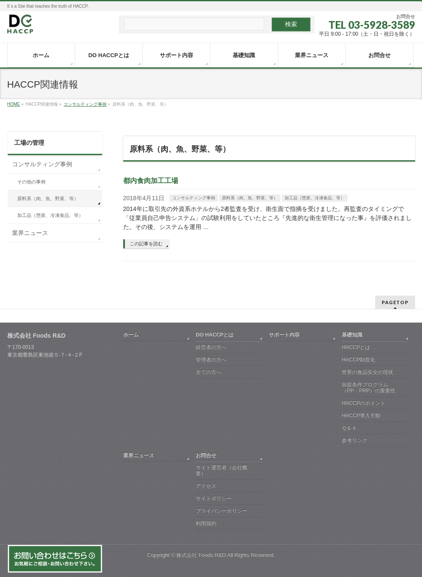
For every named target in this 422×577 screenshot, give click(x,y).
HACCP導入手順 (361, 415)
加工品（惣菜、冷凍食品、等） (315, 197)
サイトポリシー (214, 498)
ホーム (131, 335)
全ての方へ (209, 372)
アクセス (206, 486)
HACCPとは (356, 347)
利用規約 (206, 523)
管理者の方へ (211, 360)
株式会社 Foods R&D (201, 555)
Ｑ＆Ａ (349, 428)
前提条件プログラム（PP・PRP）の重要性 (368, 388)
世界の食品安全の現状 (367, 372)
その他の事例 (31, 181)
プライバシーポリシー (221, 511)
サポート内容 (284, 335)
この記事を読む (146, 243)
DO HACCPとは (215, 335)
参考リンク (354, 440)
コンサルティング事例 (193, 197)
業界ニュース (30, 232)
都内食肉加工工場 (150, 180)
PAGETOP (395, 302)
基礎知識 (352, 335)
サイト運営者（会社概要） (221, 470)
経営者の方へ (211, 347)
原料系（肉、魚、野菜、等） (250, 197)
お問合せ (206, 455)
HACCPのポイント (364, 403)
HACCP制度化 (358, 360)
